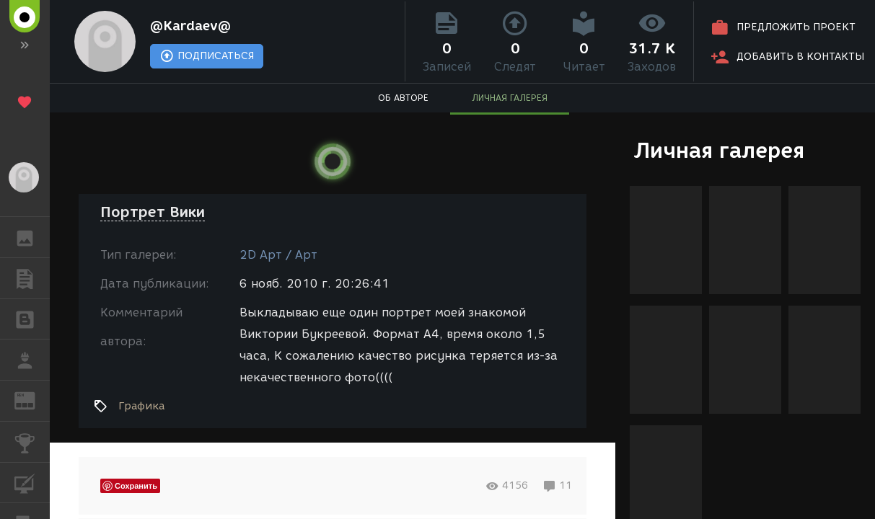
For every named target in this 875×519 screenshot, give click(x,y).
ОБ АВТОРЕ (403, 97)
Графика (141, 405)
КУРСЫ (32, 481)
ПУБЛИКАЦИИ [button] (32, 278)
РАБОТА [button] (32, 360)
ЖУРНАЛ (32, 399)
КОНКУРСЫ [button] (32, 442)
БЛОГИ (32, 318)
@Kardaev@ (190, 26)
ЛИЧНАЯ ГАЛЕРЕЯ (510, 97)
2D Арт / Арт (278, 255)
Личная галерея (718, 150)
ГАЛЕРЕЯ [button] (32, 237)
